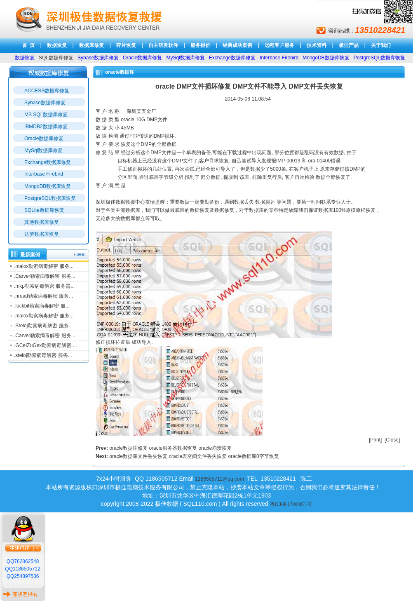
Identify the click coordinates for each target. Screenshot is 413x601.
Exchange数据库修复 (47, 162)
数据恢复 (57, 45)
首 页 (28, 45)
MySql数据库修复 (43, 150)
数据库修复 (91, 45)
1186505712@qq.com (219, 479)
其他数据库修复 (41, 222)
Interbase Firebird (43, 174)
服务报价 (200, 45)
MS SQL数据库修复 (46, 114)
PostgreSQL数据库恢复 (50, 198)
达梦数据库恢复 (41, 234)
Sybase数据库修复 (45, 103)
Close (392, 440)
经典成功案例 (237, 45)
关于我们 (381, 45)
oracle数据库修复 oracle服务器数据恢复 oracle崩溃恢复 (170, 448)
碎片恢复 (126, 45)
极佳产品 (349, 45)
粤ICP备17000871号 (291, 504)
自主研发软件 (163, 45)
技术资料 (316, 45)
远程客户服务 (279, 45)
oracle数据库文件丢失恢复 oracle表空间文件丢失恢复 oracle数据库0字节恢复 (194, 456)
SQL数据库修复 (56, 58)
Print (375, 440)
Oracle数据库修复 (43, 138)
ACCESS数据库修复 (46, 91)
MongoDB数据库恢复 (47, 186)
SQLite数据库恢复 (44, 210)
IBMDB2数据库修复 (46, 126)
